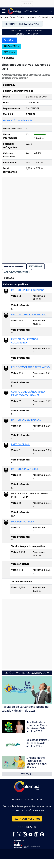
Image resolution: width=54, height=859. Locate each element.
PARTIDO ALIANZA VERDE (25, 469)
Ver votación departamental (18, 120)
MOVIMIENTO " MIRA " (23, 521)
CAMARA (9, 40)
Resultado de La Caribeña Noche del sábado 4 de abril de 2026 (25, 709)
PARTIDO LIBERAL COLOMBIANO (29, 314)
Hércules (33, 17)
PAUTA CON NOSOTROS (27, 818)
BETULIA (8, 52)
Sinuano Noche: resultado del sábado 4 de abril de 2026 (36, 762)
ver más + (27, 774)
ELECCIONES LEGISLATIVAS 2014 (21, 24)
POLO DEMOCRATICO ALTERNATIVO (30, 367)
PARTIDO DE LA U (20, 444)
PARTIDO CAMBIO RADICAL (26, 419)
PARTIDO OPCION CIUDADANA (27, 290)
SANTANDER (10, 46)
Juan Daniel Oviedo (16, 17)
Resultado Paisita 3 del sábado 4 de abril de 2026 (37, 743)
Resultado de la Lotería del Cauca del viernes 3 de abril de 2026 (36, 726)
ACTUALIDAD (31, 11)
